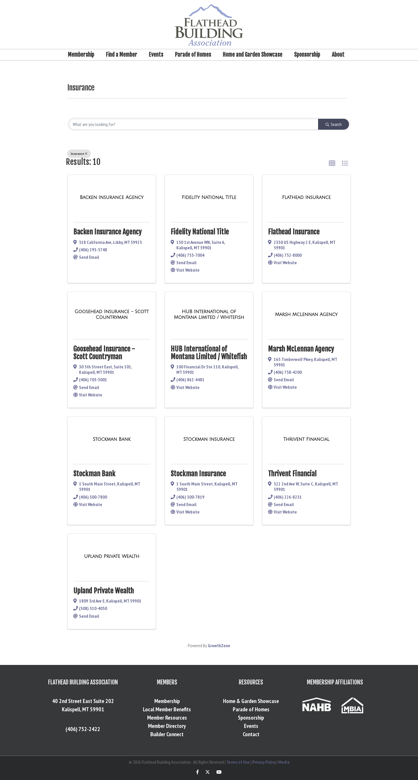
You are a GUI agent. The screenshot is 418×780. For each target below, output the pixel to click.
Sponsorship (307, 54)
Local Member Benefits (167, 709)
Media (283, 762)
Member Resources (167, 717)
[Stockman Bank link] (112, 439)
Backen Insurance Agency (107, 232)
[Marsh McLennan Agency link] (306, 314)
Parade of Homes (193, 54)
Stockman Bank (94, 473)
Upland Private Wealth (103, 591)
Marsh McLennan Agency (301, 349)
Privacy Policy (264, 762)
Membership (81, 54)
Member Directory (167, 726)
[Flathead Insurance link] (306, 197)
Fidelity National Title (200, 232)
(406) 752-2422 (83, 729)
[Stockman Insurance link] (208, 439)
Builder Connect (167, 734)
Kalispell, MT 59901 (83, 709)
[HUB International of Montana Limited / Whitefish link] (209, 314)
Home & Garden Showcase (251, 701)
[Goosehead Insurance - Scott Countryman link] (111, 314)
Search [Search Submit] (334, 124)
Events (156, 54)
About (338, 54)
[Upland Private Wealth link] (111, 556)
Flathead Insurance (294, 232)
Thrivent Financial (292, 473)
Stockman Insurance (198, 473)
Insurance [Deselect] (79, 153)
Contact (251, 734)
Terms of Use (238, 762)
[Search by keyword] (193, 124)
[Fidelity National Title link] (209, 197)
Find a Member (121, 54)
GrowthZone (219, 645)
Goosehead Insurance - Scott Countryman (104, 353)
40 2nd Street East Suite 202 (83, 701)
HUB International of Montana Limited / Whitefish (209, 353)
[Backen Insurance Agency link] (112, 197)
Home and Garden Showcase (252, 54)
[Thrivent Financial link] (306, 439)
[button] (332, 163)
